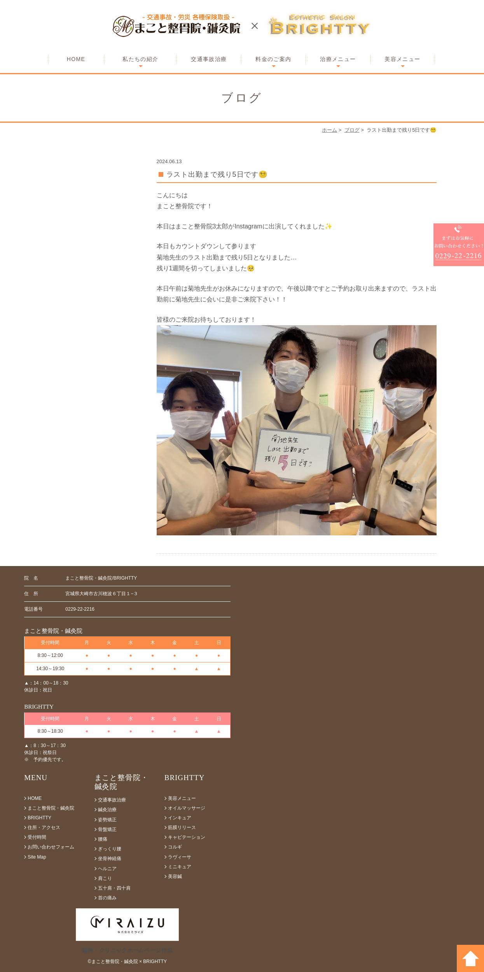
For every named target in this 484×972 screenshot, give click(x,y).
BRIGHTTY (39, 817)
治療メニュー (338, 59)
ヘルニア (107, 868)
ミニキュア (179, 866)
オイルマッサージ (186, 808)
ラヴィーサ (179, 857)
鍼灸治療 (107, 809)
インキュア (179, 817)
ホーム (329, 130)
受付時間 (37, 837)
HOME (76, 59)
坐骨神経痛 (109, 858)
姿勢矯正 (107, 819)
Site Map (37, 857)
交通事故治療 (209, 59)
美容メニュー (402, 59)
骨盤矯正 (107, 829)
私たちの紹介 (140, 59)
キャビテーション (186, 837)
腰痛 (102, 839)
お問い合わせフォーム (51, 847)
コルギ (175, 847)
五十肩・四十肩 (114, 888)
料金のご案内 (273, 59)
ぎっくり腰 (109, 849)
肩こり (105, 878)
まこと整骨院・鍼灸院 (51, 808)
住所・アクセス (44, 827)
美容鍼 (175, 876)
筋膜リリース (182, 827)
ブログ (352, 130)
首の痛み (107, 898)
